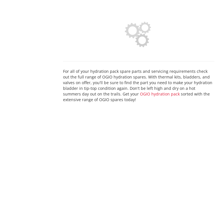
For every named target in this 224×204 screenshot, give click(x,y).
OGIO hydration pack (160, 94)
